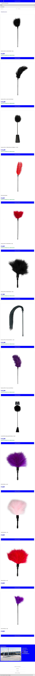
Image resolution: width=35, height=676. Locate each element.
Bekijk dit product (17, 58)
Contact (18, 670)
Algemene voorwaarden (17, 666)
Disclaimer (17, 668)
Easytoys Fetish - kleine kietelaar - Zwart (7, 291)
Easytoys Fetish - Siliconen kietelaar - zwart (7, 339)
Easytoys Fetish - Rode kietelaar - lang (7, 243)
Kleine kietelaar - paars (4, 484)
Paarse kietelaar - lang (4, 628)
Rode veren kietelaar (4, 195)
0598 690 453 (25, 651)
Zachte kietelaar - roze (4, 532)
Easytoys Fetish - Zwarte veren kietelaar (7, 99)
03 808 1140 (25, 652)
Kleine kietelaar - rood (4, 580)
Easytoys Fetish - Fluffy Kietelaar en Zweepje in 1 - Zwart (9, 147)
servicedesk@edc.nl (25, 653)
